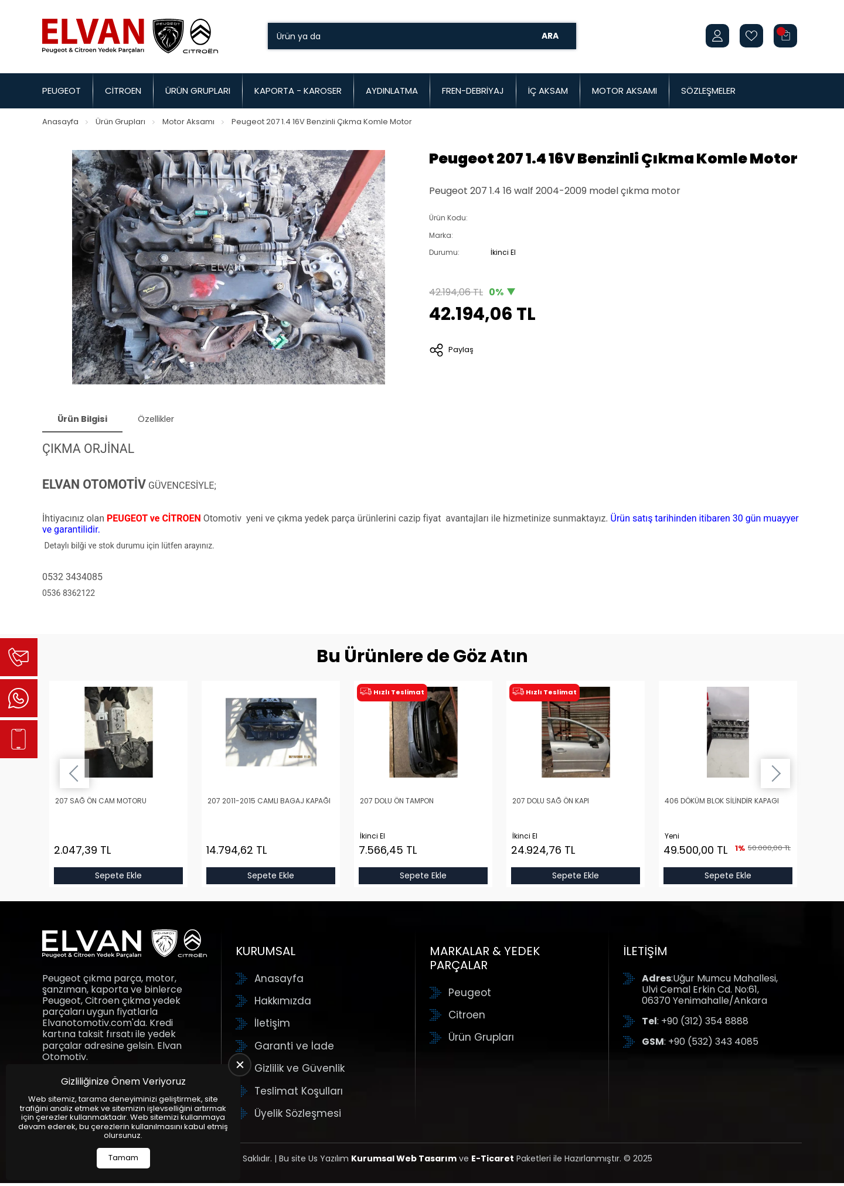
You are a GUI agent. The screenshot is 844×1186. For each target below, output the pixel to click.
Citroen (123, 90)
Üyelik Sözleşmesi (297, 1116)
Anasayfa (60, 121)
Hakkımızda (282, 1004)
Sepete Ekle (118, 879)
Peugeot (61, 90)
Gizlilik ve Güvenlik (299, 1072)
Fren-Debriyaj (473, 90)
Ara (550, 36)
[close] (239, 1064)
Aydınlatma (392, 90)
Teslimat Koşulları (298, 1094)
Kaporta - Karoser (298, 90)
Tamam (123, 1157)
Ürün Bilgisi (88, 420)
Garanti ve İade (294, 1049)
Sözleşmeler (708, 90)
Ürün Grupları (197, 90)
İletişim (272, 1026)
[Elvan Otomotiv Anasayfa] (130, 36)
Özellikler (172, 420)
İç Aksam (548, 90)
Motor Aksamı (624, 90)
